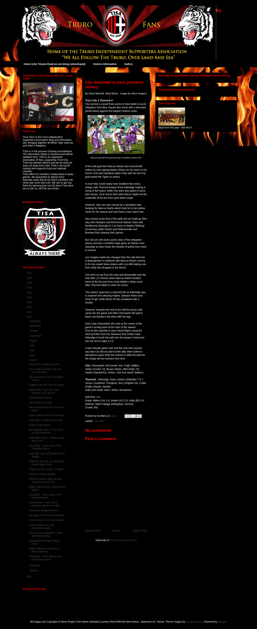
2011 (30, 576)
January (34, 570)
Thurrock (99, 421)
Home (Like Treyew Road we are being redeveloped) (54, 64)
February (34, 565)
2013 (30, 312)
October (34, 330)
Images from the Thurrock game (46, 384)
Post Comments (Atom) (124, 540)
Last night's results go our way (45, 420)
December (35, 321)
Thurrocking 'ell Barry (40, 397)
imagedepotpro (194, 621)
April (32, 355)
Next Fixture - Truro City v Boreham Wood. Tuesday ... (45, 504)
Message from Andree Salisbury (46, 515)
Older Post (140, 530)
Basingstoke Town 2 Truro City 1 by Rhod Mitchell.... (47, 431)
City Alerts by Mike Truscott (44, 364)
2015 (30, 302)
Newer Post (93, 530)
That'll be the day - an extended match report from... (46, 463)
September (35, 335)
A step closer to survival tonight (46, 520)
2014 (30, 307)
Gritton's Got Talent (39, 424)
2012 (30, 316)
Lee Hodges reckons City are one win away (45, 371)
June (32, 350)
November (35, 325)
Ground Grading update (42, 474)
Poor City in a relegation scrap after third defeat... (45, 534)
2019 (30, 282)
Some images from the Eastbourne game (41, 526)
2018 (30, 287)
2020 (30, 278)
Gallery (128, 64)
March (33, 360)
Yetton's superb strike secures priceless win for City (45, 480)
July (32, 345)
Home (117, 530)
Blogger (222, 621)
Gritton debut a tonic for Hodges (46, 415)
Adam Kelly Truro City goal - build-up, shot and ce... (44, 391)
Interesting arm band (40, 402)
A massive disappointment (43, 510)
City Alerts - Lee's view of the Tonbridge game (45, 447)
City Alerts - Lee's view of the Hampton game (45, 496)
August (33, 340)
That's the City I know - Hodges (46, 469)
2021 (30, 273)
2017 (30, 292)
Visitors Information (105, 64)
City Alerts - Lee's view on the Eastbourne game (45, 558)
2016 (30, 297)
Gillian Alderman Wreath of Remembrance (44, 550)
